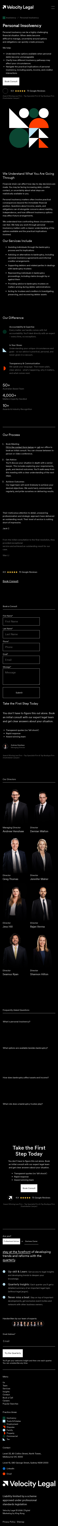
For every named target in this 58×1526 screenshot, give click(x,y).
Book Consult (10, 581)
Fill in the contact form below (20, 447)
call (38, 447)
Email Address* (9, 1334)
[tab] (11, 1241)
